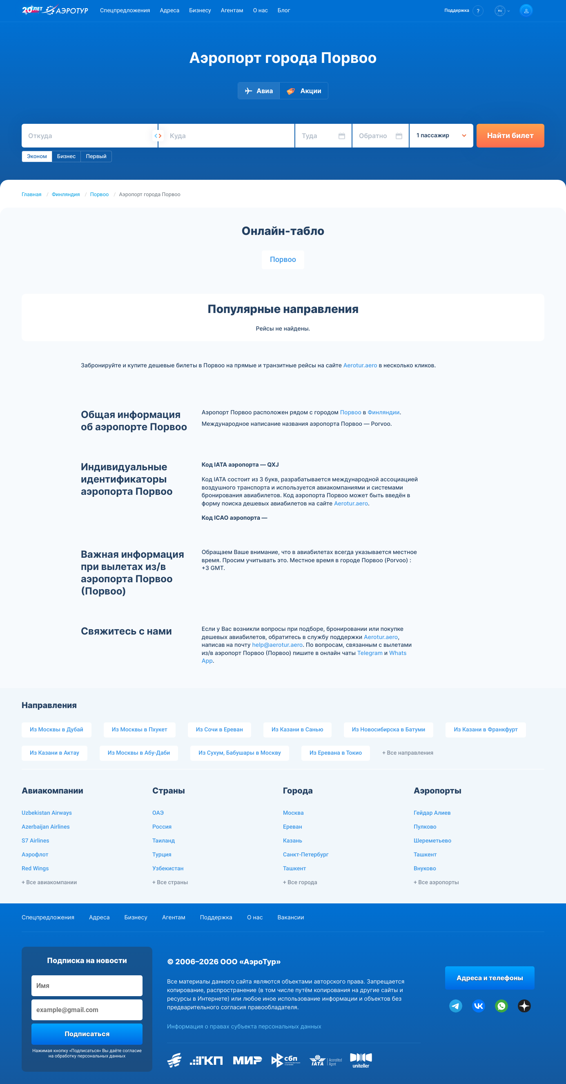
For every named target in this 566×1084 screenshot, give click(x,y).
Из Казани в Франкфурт (486, 729)
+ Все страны (170, 882)
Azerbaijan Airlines (46, 827)
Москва (293, 813)
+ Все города (300, 882)
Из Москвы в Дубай (56, 729)
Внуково (425, 868)
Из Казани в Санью (297, 729)
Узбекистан (168, 868)
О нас (260, 10)
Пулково (425, 827)
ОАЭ (158, 813)
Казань (292, 841)
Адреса (169, 10)
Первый (96, 156)
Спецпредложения (125, 10)
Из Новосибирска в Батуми (389, 729)
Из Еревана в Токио (336, 753)
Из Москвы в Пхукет (139, 729)
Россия (162, 827)
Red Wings (35, 868)
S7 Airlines (35, 841)
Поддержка (216, 917)
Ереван (292, 827)
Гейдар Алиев (432, 813)
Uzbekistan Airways (47, 813)
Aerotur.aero (360, 365)
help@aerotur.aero (277, 644)
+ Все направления (407, 753)
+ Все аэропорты (436, 882)
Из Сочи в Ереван (219, 729)
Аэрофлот (35, 855)
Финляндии (383, 412)
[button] (464, 10)
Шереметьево (432, 841)
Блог (284, 10)
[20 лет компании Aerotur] (32, 11)
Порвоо (99, 195)
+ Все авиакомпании (49, 882)
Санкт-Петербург (306, 855)
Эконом (37, 156)
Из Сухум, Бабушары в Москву (239, 753)
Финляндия (66, 195)
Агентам (232, 10)
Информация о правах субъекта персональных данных (244, 1026)
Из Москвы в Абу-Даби (139, 753)
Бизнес (66, 156)
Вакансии (290, 917)
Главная (32, 195)
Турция (162, 855)
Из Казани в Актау (54, 753)
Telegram (370, 653)
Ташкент (294, 868)
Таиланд (163, 841)
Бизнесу (200, 10)
